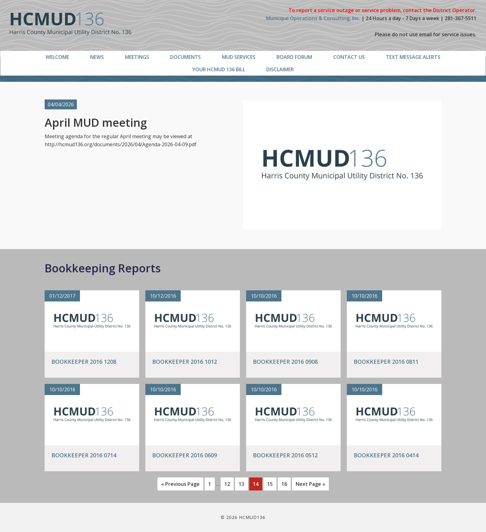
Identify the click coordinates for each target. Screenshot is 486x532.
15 (271, 483)
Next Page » (310, 485)
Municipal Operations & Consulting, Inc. (313, 18)
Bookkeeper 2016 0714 (83, 455)
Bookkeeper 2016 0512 (285, 455)
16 (286, 483)
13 (243, 483)
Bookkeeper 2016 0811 (386, 361)
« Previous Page (180, 485)
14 (257, 483)
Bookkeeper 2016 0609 (184, 455)
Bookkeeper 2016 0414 (386, 455)
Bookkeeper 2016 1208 (83, 361)
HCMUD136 (70, 24)
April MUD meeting (96, 122)
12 (229, 483)
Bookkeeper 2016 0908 (285, 361)
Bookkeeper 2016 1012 (184, 361)
